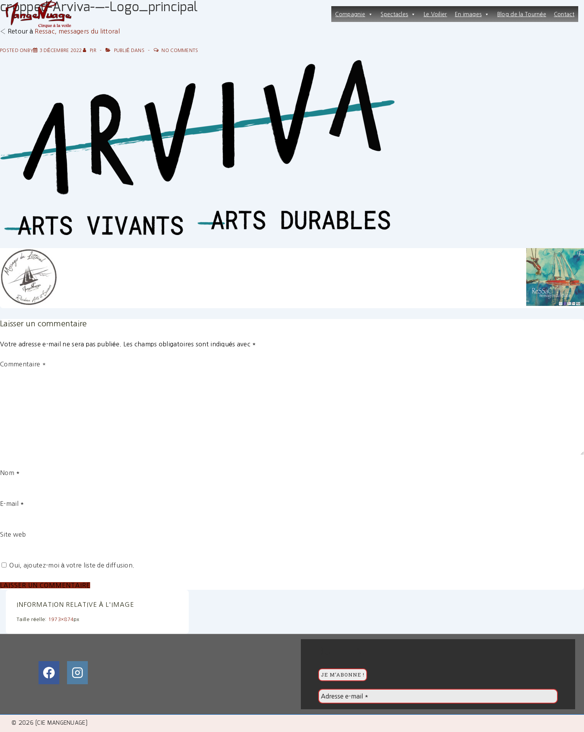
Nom (7, 473)
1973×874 (61, 619)
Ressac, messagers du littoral (77, 31)
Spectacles (398, 14)
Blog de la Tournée (521, 14)
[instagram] (77, 672)
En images (472, 14)
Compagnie (354, 14)
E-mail (9, 503)
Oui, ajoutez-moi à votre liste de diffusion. (68, 565)
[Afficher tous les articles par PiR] (90, 50)
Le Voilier (435, 14)
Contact (564, 14)
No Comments (179, 50)
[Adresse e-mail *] (438, 696)
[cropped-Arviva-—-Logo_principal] (61, 50)
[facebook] (49, 672)
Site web (13, 534)
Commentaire (23, 364)
